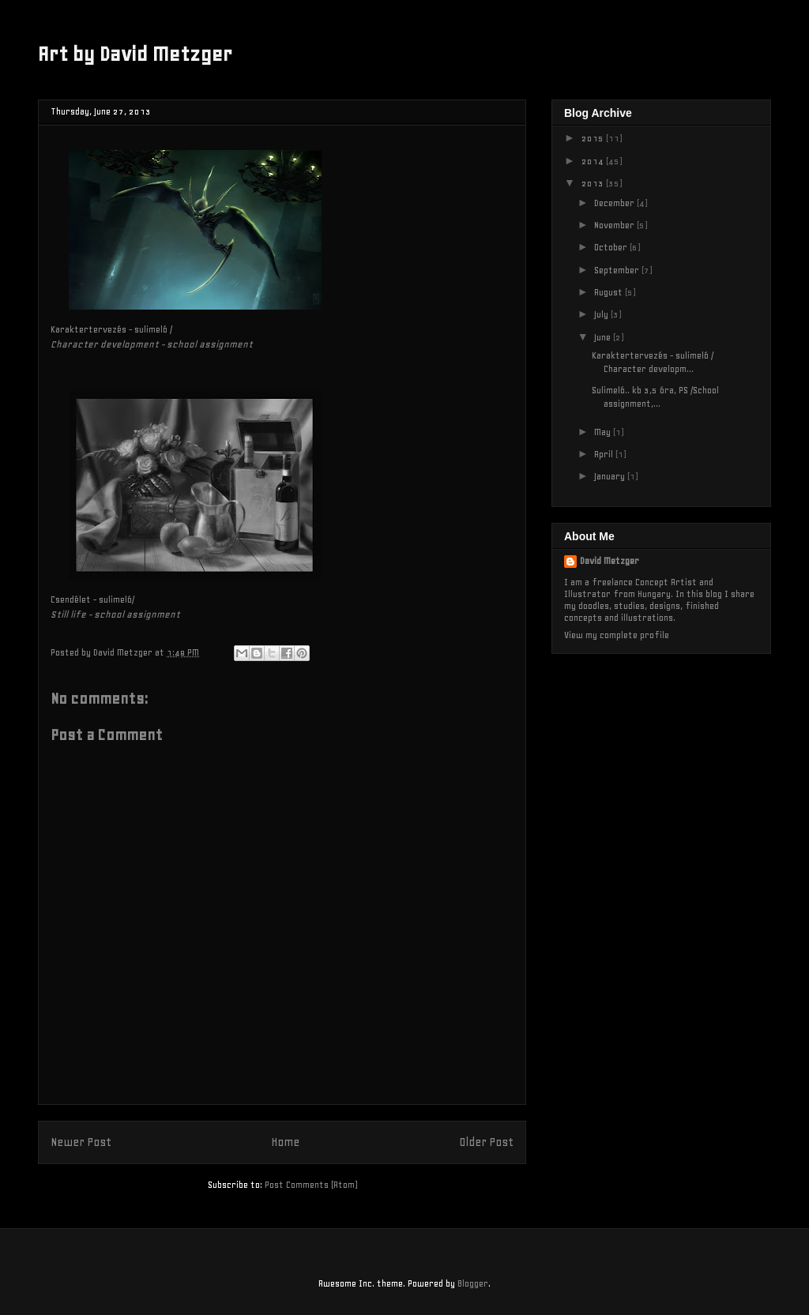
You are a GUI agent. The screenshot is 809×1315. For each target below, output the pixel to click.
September (618, 270)
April (604, 454)
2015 (593, 138)
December (615, 203)
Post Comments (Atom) (311, 1184)
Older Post (486, 1142)
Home (285, 1142)
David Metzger (609, 560)
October (612, 247)
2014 (593, 161)
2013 (593, 183)
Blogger (472, 1283)
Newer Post (81, 1142)
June (603, 337)
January (610, 476)
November (615, 225)
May (603, 432)
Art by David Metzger (135, 54)
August (609, 292)
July (602, 314)
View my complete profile (616, 635)
